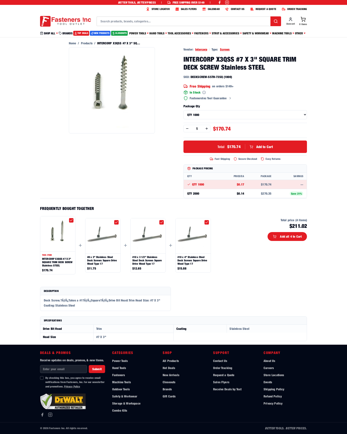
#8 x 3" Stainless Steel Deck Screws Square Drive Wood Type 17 (102, 260)
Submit (97, 369)
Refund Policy (273, 396)
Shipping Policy (274, 389)
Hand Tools (119, 368)
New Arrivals (171, 375)
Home (72, 43)
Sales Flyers (221, 382)
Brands (167, 389)
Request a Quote (223, 375)
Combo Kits (119, 410)
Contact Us (220, 361)
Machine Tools (121, 382)
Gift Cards (169, 396)
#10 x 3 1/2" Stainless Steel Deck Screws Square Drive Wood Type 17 (147, 260)
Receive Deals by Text (227, 389)
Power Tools (120, 361)
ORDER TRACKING (294, 9)
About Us (269, 361)
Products (87, 43)
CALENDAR (210, 9)
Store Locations (274, 375)
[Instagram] (50, 414)
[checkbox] (71, 220)
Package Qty (191, 106)
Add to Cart (245, 147)
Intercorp (201, 49)
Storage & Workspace (126, 403)
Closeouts (169, 382)
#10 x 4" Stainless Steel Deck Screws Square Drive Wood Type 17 (192, 260)
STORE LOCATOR (157, 9)
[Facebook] (42, 414)
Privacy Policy (72, 386)
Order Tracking (222, 368)
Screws (225, 49)
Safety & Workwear (124, 396)
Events (268, 382)
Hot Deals (169, 368)
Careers (269, 368)
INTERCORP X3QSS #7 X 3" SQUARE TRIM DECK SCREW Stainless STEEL (57, 262)
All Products (171, 361)
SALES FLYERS (185, 9)
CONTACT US (234, 9)
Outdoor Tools (121, 389)
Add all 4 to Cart (287, 236)
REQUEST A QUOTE (262, 9)
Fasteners (118, 375)
